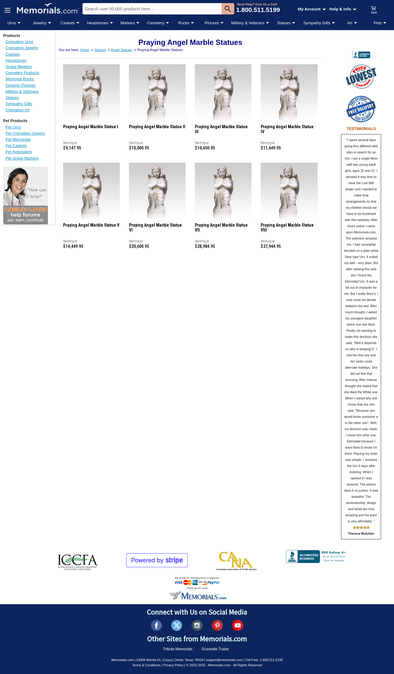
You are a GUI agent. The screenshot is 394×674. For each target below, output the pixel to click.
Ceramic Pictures (20, 85)
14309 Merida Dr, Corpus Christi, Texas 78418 (169, 660)
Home (84, 50)
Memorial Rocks (20, 79)
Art (349, 23)
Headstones (97, 23)
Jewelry (39, 23)
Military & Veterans (247, 23)
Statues (284, 23)
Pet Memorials (18, 139)
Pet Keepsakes (19, 151)
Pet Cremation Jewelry (25, 133)
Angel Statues (121, 50)
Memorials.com (122, 660)
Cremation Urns (19, 41)
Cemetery (155, 23)
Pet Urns (13, 127)
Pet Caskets (16, 145)
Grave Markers (19, 66)
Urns (11, 23)
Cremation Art (18, 110)
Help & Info (342, 9)
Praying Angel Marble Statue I (90, 126)
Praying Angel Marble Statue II (157, 126)
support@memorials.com (224, 660)
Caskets (67, 23)
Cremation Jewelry (22, 48)
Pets (378, 23)
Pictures (211, 23)
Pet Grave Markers (22, 158)
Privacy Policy (173, 665)
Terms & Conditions (146, 665)
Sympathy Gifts (316, 23)
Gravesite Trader (215, 649)
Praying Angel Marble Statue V (91, 225)
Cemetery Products (22, 72)
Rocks (183, 23)
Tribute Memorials (177, 649)
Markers (127, 23)
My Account (312, 9)
